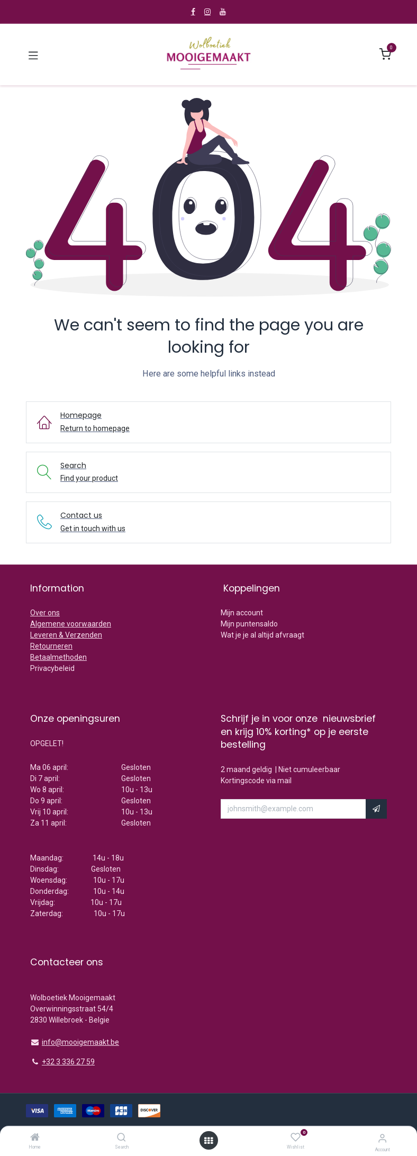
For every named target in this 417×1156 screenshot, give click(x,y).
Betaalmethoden (58, 657)
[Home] (35, 1138)
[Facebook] (193, 11)
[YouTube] (222, 11)
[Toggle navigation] (33, 54)
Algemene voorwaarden (70, 624)
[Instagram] (207, 11)
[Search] (121, 1138)
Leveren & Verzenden (66, 635)
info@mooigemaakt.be (80, 1042)
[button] (376, 809)
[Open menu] (208, 1140)
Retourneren (51, 646)
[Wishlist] (295, 1137)
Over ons (45, 612)
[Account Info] (382, 1138)
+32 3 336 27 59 (68, 1062)
